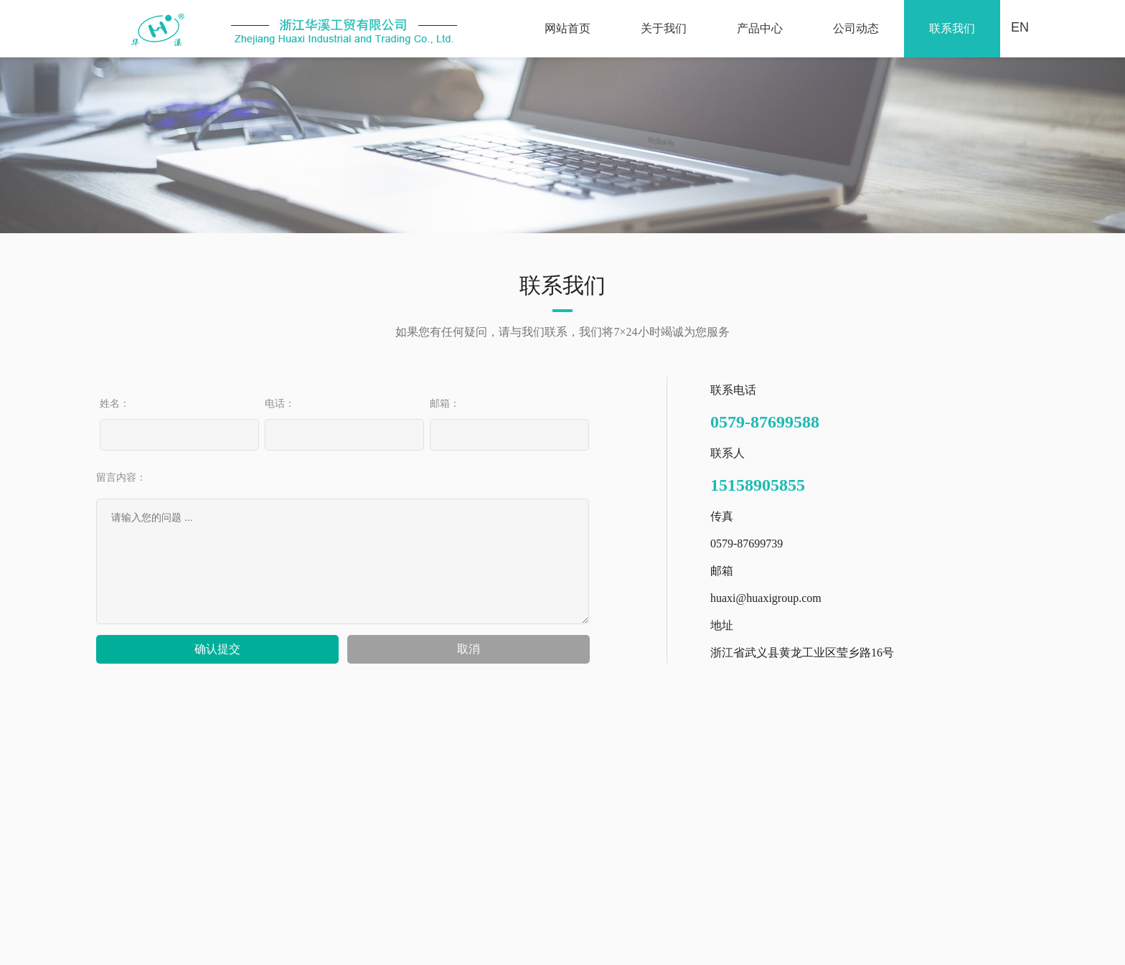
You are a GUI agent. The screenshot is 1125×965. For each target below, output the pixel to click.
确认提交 (217, 649)
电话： (280, 403)
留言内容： (121, 477)
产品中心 (760, 28)
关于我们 (664, 28)
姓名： (115, 403)
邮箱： (445, 403)
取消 (468, 649)
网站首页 (567, 28)
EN (1020, 27)
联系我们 (952, 28)
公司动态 (856, 28)
